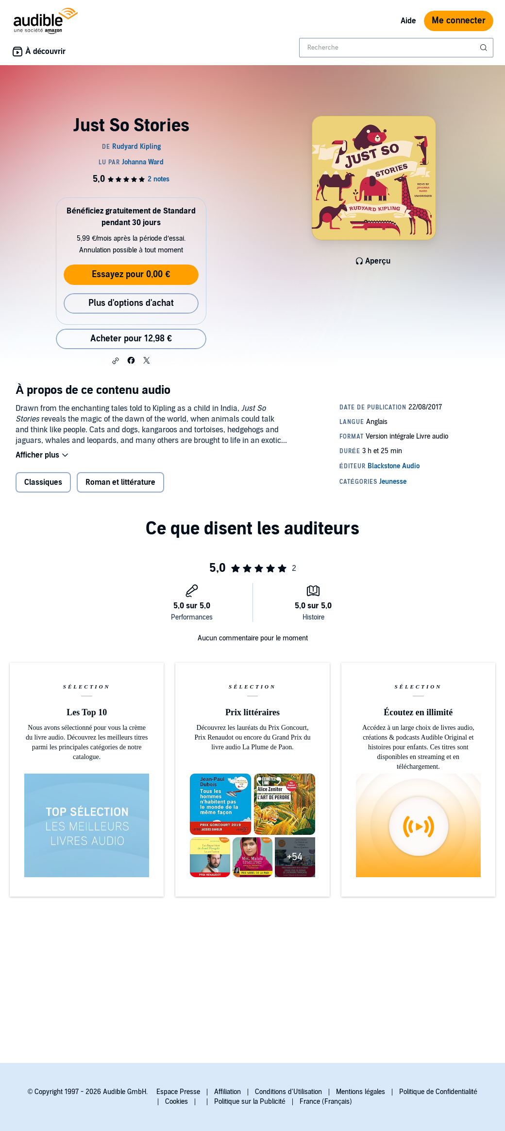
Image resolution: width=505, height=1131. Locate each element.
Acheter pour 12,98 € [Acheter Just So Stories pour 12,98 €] (131, 339)
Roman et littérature (120, 482)
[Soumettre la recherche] (484, 47)
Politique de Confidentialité (438, 1092)
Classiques (43, 482)
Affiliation (227, 1092)
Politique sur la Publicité (250, 1101)
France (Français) (326, 1101)
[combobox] (396, 47)
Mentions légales (360, 1092)
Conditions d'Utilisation (288, 1092)
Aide (408, 21)
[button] (115, 361)
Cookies (176, 1101)
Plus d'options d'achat (131, 303)
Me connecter (459, 21)
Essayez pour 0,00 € (131, 274)
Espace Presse (178, 1092)
